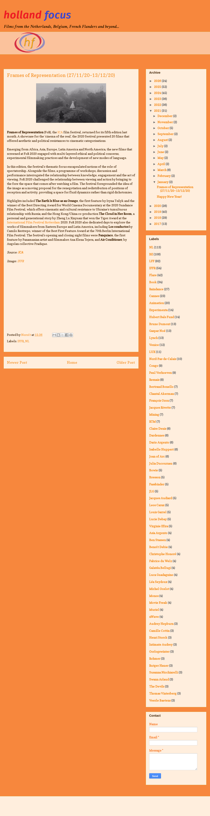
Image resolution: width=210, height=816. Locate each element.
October (164, 128)
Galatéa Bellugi (160, 568)
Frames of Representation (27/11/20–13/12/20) (175, 188)
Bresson (154, 477)
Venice (154, 345)
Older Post (126, 362)
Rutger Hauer (158, 665)
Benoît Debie (158, 547)
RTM (152, 421)
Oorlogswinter (159, 651)
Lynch (153, 338)
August (163, 140)
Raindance (156, 289)
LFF (151, 261)
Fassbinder (156, 484)
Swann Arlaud (159, 679)
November (165, 122)
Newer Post (17, 362)
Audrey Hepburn (161, 623)
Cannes (154, 296)
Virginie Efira (158, 526)
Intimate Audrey (161, 644)
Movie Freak (158, 602)
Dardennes (156, 435)
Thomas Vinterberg (163, 693)
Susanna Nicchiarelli (163, 672)
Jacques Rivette (160, 407)
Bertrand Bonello (161, 386)
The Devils (156, 686)
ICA (60, 132)
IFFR (20, 261)
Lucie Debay (158, 519)
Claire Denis (157, 428)
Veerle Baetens (160, 700)
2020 (158, 206)
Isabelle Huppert (161, 449)
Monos (154, 596)
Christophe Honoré (162, 554)
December (165, 116)
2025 (158, 87)
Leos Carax (156, 505)
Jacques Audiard (160, 498)
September (166, 134)
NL (27, 341)
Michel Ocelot (159, 589)
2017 (158, 224)
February (164, 176)
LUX (152, 352)
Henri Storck (158, 637)
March (162, 170)
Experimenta (158, 310)
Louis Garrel (157, 512)
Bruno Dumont (159, 324)
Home (72, 362)
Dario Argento (159, 442)
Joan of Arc (157, 456)
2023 (158, 99)
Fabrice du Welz (160, 561)
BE (151, 254)
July (161, 146)
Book (153, 282)
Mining (154, 414)
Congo (153, 365)
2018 (158, 217)
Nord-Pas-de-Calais (162, 359)
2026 (158, 81)
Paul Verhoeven (160, 372)
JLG (151, 491)
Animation (156, 303)
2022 (158, 105)
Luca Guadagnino (161, 575)
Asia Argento (158, 533)
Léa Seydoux (158, 582)
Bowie (153, 470)
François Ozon (159, 400)
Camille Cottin (159, 630)
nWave (154, 616)
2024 (158, 93)
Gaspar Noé (157, 331)
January (163, 182)
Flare (153, 275)
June (161, 152)
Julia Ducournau (160, 463)
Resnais (154, 379)
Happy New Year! (169, 196)
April (162, 164)
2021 (158, 110)
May (161, 158)
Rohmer (154, 658)
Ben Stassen (157, 540)
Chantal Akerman (161, 394)
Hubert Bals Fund (161, 317)
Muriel (154, 609)
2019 (158, 212)
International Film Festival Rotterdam (33, 222)
